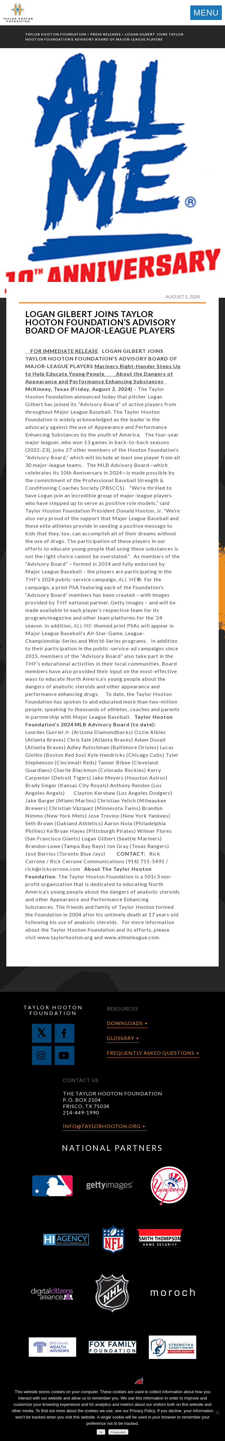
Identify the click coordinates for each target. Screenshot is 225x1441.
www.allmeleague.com (131, 937)
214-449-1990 (81, 1112)
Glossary (120, 1038)
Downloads (125, 1023)
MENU (206, 12)
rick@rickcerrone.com (52, 869)
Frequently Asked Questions (150, 1053)
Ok (101, 1432)
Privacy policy (118, 1432)
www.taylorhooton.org (65, 937)
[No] (217, 1412)
